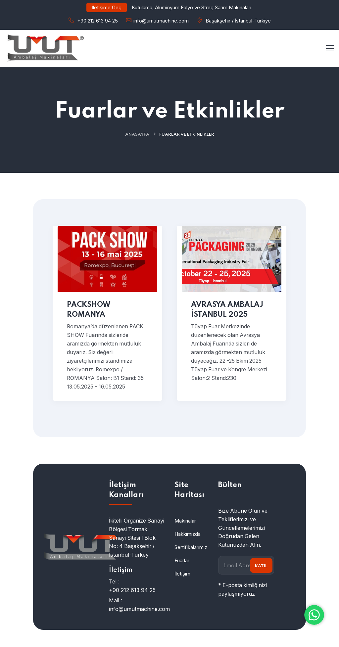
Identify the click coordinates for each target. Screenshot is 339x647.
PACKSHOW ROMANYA (89, 309)
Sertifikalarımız (190, 547)
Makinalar (185, 521)
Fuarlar (181, 560)
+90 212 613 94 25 (97, 21)
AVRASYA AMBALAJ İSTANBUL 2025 (227, 309)
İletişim (182, 574)
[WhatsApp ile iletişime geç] (314, 615)
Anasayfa (137, 134)
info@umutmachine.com (161, 21)
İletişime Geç (106, 7)
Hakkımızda (187, 534)
